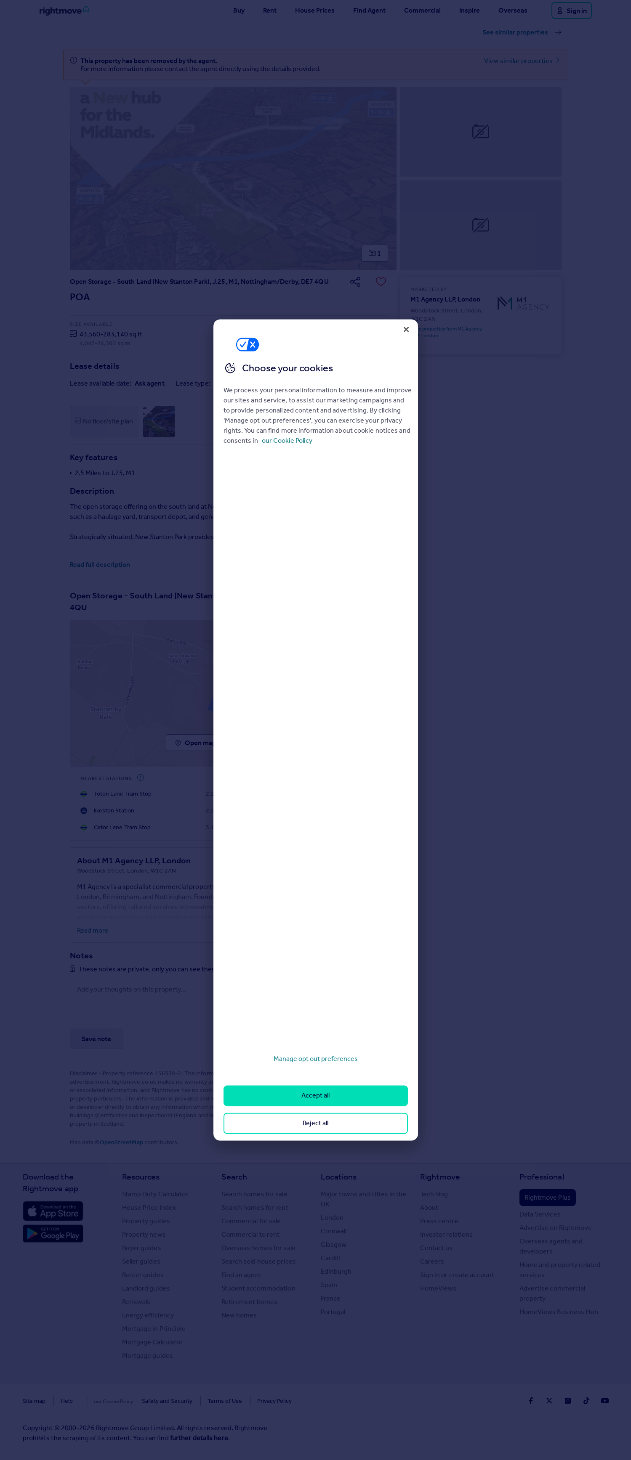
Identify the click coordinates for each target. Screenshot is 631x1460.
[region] (315, 729)
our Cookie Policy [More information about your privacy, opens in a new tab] (287, 440)
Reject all (315, 1123)
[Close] (406, 329)
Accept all (315, 1096)
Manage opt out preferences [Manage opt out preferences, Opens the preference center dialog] (316, 1059)
